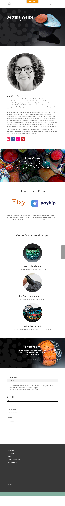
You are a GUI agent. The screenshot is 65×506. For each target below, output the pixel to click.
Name (8, 400)
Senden (55, 435)
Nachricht (10, 418)
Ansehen (32, 173)
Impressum (11, 450)
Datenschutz (12, 453)
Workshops (13, 377)
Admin (10, 484)
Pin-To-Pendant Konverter (32, 296)
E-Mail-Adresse (11, 409)
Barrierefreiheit (12, 462)
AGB (9, 456)
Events (11, 380)
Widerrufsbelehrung (14, 459)
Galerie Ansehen (32, 359)
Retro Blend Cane (32, 266)
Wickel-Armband (32, 326)
